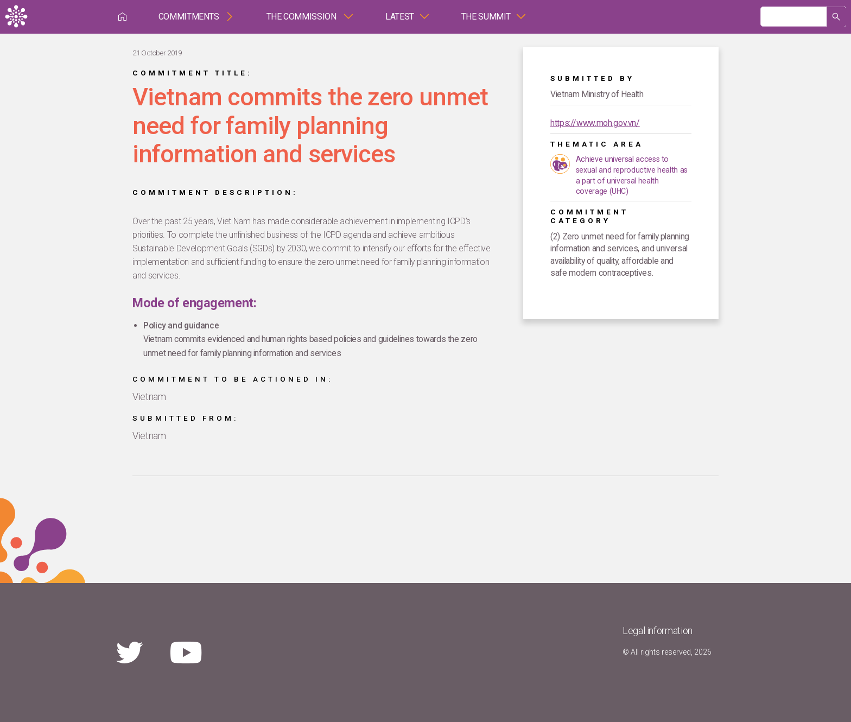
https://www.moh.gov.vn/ (595, 123)
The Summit (486, 16)
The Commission (302, 16)
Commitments (188, 16)
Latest (399, 16)
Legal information (658, 630)
